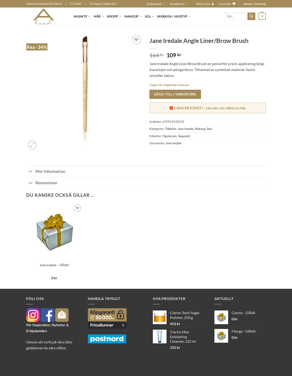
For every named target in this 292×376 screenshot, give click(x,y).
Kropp (114, 16)
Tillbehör (170, 129)
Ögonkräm (170, 136)
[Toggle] (30, 172)
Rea (209, 129)
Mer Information (45, 172)
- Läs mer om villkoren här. (210, 108)
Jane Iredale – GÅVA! (54, 265)
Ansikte (82, 16)
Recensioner (41, 183)
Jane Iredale (185, 129)
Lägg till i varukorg (175, 94)
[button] (262, 16)
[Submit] (251, 16)
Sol (149, 16)
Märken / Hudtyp (173, 16)
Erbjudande (156, 4)
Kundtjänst (178, 4)
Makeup (133, 16)
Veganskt (184, 136)
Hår (99, 16)
